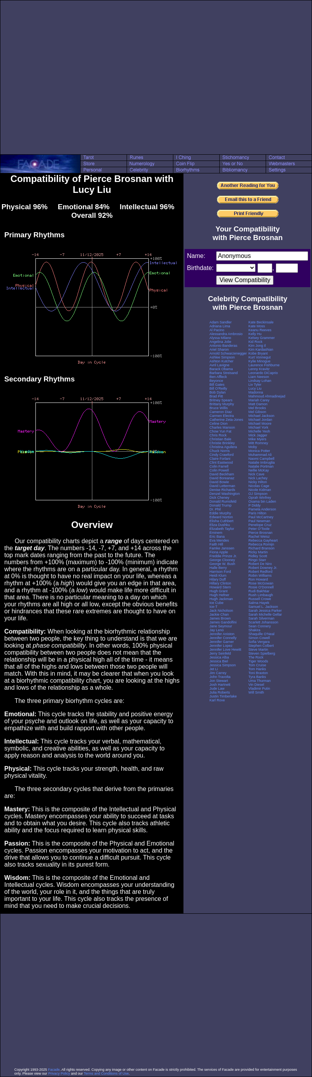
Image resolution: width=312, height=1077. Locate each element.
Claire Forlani (220, 459)
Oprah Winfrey (260, 498)
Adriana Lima (220, 326)
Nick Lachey (258, 478)
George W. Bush (222, 564)
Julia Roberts (220, 692)
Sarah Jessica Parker (265, 611)
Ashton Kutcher (222, 361)
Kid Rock (256, 342)
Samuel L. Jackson (263, 607)
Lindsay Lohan (260, 381)
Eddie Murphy (220, 513)
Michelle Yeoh (259, 431)
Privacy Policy (59, 1073)
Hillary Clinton (220, 583)
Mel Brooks (257, 408)
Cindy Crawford (222, 455)
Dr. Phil (215, 509)
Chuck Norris (220, 451)
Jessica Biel (219, 661)
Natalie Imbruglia (262, 462)
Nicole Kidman (260, 490)
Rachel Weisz (259, 536)
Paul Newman (259, 521)
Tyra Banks (257, 677)
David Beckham (222, 474)
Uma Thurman (260, 681)
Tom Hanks (257, 669)
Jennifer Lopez (221, 646)
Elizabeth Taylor (222, 529)
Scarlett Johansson (264, 622)
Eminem (216, 533)
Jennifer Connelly (223, 638)
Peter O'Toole (259, 529)
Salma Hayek (259, 603)
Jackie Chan (219, 614)
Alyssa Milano (220, 338)
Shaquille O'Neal (262, 634)
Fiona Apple (219, 552)
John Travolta (220, 677)
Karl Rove (217, 700)
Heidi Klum (218, 575)
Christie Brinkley (222, 443)
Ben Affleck (218, 377)
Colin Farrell (219, 466)
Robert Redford (261, 572)
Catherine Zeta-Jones (226, 420)
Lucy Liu (255, 388)
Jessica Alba (219, 657)
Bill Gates (217, 385)
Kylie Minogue (260, 361)
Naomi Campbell (262, 459)
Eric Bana (217, 536)
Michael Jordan (260, 420)
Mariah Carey (259, 400)
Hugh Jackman (221, 599)
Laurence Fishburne (264, 365)
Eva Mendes (219, 540)
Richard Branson (262, 548)
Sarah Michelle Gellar (265, 614)
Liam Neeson (259, 377)
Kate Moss (257, 326)
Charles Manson (222, 427)
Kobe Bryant (258, 353)
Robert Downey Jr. (263, 568)
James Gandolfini (223, 622)
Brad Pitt (216, 396)
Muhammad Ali (260, 455)
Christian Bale (220, 439)
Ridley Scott (258, 556)
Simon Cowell (259, 638)
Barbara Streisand (224, 373)
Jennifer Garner (222, 642)
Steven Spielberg (262, 653)
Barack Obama (221, 369)
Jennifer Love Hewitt (225, 649)
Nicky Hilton (258, 482)
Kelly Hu (255, 334)
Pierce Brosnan (261, 533)
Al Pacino (217, 330)
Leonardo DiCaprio (263, 373)
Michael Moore (260, 424)
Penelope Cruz (260, 525)
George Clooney (222, 560)
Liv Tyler (255, 385)
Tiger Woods (258, 661)
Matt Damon (258, 404)
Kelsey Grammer (262, 338)
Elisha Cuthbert (222, 521)
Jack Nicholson (221, 611)
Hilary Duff (218, 579)
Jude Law (217, 688)
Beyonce (216, 381)
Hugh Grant (219, 591)
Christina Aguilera (223, 447)
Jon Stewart (219, 681)
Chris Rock (218, 435)
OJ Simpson (258, 494)
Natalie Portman (261, 466)
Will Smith (256, 692)
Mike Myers (257, 439)
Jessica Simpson (223, 665)
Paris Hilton (257, 513)
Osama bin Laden (262, 501)
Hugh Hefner (219, 595)
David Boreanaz (222, 478)
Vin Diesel (256, 685)
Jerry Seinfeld (220, 653)
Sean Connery (260, 626)
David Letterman (222, 486)
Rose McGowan (261, 583)
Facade (54, 1070)
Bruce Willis (219, 408)
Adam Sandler (221, 322)
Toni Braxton (258, 673)
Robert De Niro (260, 564)
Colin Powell (219, 470)
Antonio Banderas (224, 346)
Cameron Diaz (221, 412)
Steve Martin (258, 649)
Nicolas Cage (259, 486)
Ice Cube (217, 603)
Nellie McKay (259, 470)
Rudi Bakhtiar (259, 591)
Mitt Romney (258, 443)
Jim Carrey (218, 673)
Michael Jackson (262, 416)
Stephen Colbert (261, 646)
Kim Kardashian (261, 349)
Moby (253, 447)
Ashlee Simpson (222, 357)
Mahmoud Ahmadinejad (267, 396)
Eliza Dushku (220, 525)
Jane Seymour (221, 626)
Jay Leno (217, 630)
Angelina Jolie (220, 342)
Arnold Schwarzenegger (228, 353)
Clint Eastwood (221, 462)
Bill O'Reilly (218, 388)
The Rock (256, 657)
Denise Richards (222, 490)
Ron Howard (258, 579)
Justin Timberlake (223, 696)
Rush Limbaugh (261, 595)
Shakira (255, 630)
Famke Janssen (222, 548)
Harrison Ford (220, 572)
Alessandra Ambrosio (226, 334)
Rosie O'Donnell (261, 587)
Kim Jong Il (257, 346)
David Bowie (219, 482)
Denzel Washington (225, 494)
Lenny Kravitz (259, 369)
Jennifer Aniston (222, 634)
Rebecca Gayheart (263, 540)
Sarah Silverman (262, 618)
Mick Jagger (258, 435)
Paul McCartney (261, 517)
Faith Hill (216, 544)
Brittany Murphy (222, 404)
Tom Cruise (257, 665)
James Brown (220, 618)
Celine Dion (219, 424)
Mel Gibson (257, 412)
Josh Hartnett (220, 685)
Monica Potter (259, 451)
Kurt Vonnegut (260, 357)
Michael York (258, 427)
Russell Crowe (260, 599)
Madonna (256, 392)
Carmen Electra (222, 416)
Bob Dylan (218, 392)
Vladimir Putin (259, 688)
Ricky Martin (258, 552)
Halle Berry (218, 568)
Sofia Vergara (259, 642)
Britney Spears (221, 400)
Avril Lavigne (219, 365)
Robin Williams (260, 575)
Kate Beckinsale (261, 322)
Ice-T (214, 607)
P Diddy (255, 505)
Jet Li (214, 669)
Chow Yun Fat (220, 431)
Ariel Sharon (219, 349)
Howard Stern (220, 587)
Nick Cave (256, 474)
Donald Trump (221, 505)
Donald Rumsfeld (223, 501)
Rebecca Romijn (261, 544)
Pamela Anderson (262, 509)
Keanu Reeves (260, 330)
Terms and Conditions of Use (106, 1073)
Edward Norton (221, 517)
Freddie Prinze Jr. (223, 556)
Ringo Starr (257, 560)
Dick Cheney (219, 498)
